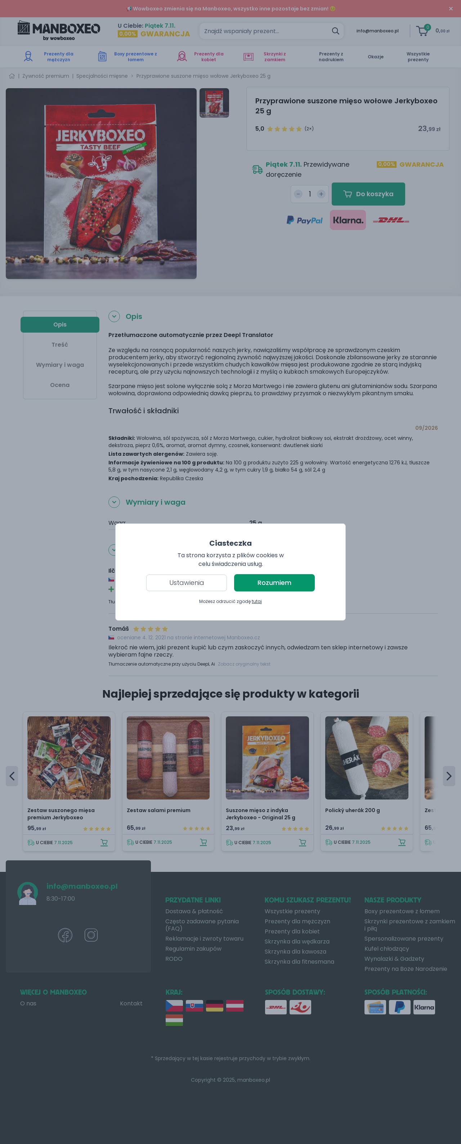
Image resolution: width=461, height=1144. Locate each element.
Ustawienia (186, 582)
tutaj (257, 601)
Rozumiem (274, 582)
